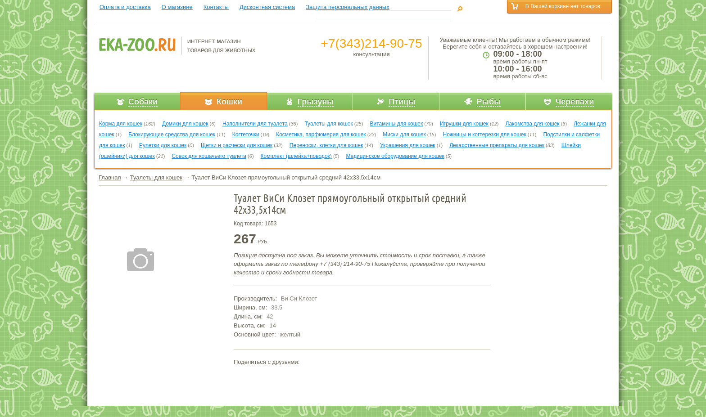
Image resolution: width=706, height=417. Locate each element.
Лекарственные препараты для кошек (496, 145)
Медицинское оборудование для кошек (395, 156)
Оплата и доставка (125, 7)
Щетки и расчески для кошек (236, 145)
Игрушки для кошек (464, 124)
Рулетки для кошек (162, 145)
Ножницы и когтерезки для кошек (484, 134)
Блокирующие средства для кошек (171, 134)
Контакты (216, 7)
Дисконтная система (267, 7)
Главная (110, 177)
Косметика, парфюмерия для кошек (321, 134)
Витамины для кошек (396, 124)
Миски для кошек (404, 134)
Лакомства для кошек (533, 124)
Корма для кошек (120, 124)
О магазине (177, 7)
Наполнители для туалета (255, 124)
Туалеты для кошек (328, 124)
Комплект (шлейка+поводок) (296, 156)
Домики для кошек (185, 124)
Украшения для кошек (407, 145)
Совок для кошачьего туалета (209, 156)
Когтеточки (245, 134)
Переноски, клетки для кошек (326, 145)
